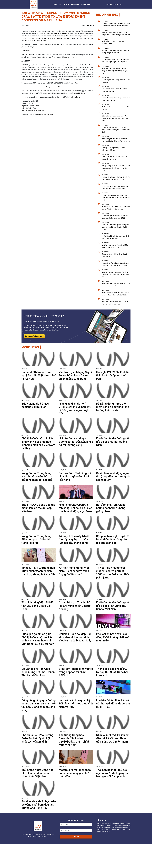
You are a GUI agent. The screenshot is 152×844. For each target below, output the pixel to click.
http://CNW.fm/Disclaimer (77, 93)
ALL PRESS (75, 4)
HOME (55, 4)
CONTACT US (85, 4)
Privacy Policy (36, 836)
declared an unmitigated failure (36, 41)
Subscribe (76, 837)
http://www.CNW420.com (30, 106)
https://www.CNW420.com (54, 87)
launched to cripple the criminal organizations (53, 33)
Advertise (44, 836)
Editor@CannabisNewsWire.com (33, 110)
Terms (29, 836)
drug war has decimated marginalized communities (43, 38)
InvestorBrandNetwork (45, 114)
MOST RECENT (64, 4)
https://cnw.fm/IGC (70, 57)
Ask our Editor (75, 97)
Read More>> (26, 51)
